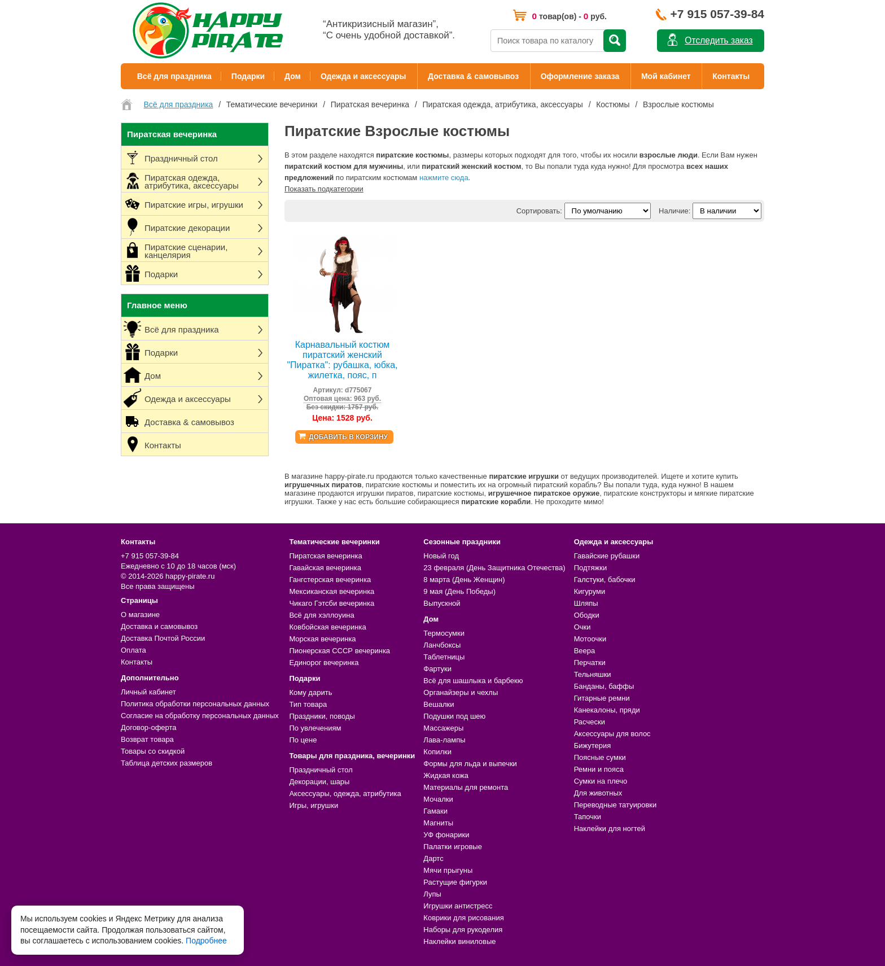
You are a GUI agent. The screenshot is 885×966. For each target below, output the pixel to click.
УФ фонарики (446, 835)
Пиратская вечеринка (325, 556)
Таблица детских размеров (166, 763)
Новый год (441, 556)
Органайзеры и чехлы (460, 692)
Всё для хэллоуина (321, 615)
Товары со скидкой (153, 751)
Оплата (133, 650)
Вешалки (438, 704)
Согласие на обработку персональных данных (200, 715)
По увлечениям (315, 728)
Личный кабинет (148, 692)
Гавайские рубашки (607, 556)
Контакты (731, 76)
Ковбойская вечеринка (327, 627)
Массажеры (443, 728)
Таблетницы (444, 657)
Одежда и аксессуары (363, 76)
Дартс (433, 858)
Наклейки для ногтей (609, 828)
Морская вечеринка (322, 639)
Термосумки (444, 633)
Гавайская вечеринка (325, 567)
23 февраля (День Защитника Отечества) (494, 567)
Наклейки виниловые (459, 941)
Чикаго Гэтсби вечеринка (331, 603)
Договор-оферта (149, 727)
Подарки (248, 76)
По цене (303, 740)
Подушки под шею (454, 716)
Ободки (586, 615)
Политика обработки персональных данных (195, 704)
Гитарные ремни (602, 698)
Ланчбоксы (442, 645)
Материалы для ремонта (465, 787)
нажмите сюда (443, 177)
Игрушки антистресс (457, 906)
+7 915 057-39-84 (717, 13)
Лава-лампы (444, 740)
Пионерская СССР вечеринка (339, 650)
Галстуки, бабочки (605, 579)
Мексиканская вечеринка (331, 591)
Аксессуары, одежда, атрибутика (345, 793)
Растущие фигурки (455, 882)
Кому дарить (310, 692)
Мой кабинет (666, 76)
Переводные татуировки (615, 805)
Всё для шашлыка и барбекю (473, 680)
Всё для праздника (174, 76)
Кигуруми (590, 591)
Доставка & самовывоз (473, 76)
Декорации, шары (319, 781)
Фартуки (437, 669)
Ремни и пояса (599, 769)
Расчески (589, 722)
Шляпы (586, 603)
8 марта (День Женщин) (464, 579)
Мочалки (438, 799)
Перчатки (590, 662)
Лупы (432, 894)
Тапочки (587, 816)
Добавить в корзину (348, 437)
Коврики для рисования (463, 917)
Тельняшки (592, 674)
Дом (292, 76)
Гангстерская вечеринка (330, 579)
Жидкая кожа (445, 775)
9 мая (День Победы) (459, 591)
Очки (582, 627)
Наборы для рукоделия (462, 929)
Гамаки (435, 811)
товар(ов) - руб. (569, 16)
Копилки (437, 752)
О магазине (140, 614)
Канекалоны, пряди (607, 710)
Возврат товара (147, 739)
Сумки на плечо (601, 781)
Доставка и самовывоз (159, 626)
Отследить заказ (718, 40)
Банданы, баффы (604, 686)
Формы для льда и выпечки (470, 763)
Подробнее (206, 940)
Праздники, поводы (321, 716)
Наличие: (674, 211)
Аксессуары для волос (612, 733)
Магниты (438, 823)
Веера (584, 650)
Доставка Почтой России (163, 638)
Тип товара (308, 704)
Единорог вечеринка (323, 662)
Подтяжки (590, 567)
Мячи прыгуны (447, 870)
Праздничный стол (320, 770)
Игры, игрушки (313, 805)
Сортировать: (539, 211)
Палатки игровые (452, 846)
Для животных (598, 793)
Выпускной (441, 603)
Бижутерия (592, 745)
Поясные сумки (600, 757)
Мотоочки (590, 639)
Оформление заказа (580, 76)
